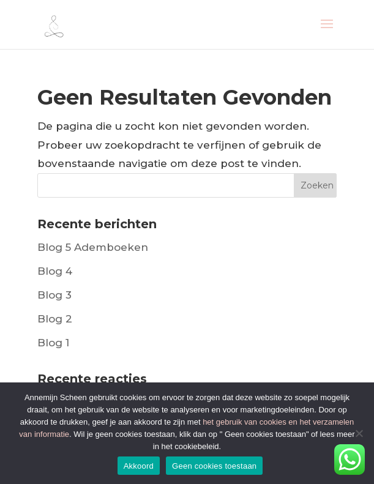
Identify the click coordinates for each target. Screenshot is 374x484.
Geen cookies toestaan (214, 466)
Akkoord (139, 466)
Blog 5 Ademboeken (92, 247)
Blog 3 (54, 295)
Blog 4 (54, 271)
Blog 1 (53, 343)
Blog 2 (54, 319)
